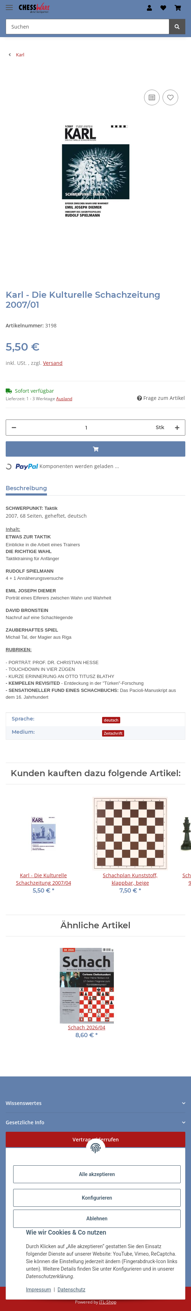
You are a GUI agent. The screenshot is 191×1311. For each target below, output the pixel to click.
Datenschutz (71, 1289)
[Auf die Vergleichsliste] (152, 97)
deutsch (111, 720)
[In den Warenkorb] (11, 77)
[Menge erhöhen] (177, 427)
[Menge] (86, 427)
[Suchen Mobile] (87, 26)
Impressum (38, 1289)
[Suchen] (177, 26)
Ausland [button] (64, 399)
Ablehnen (96, 1218)
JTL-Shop (107, 1302)
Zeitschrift (113, 733)
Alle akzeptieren (97, 1174)
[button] (149, 8)
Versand (53, 363)
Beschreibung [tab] (26, 488)
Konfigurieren (97, 1198)
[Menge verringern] (14, 427)
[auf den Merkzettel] (170, 97)
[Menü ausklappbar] (9, 4)
